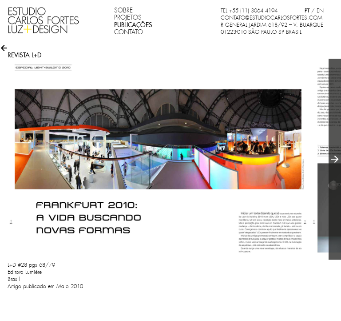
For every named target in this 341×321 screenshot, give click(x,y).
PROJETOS (128, 17)
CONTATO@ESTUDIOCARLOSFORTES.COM (271, 17)
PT (307, 10)
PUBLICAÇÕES (133, 24)
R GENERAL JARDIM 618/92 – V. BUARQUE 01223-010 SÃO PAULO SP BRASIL (272, 28)
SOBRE (123, 10)
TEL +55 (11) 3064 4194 (249, 10)
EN (320, 10)
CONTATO (128, 32)
